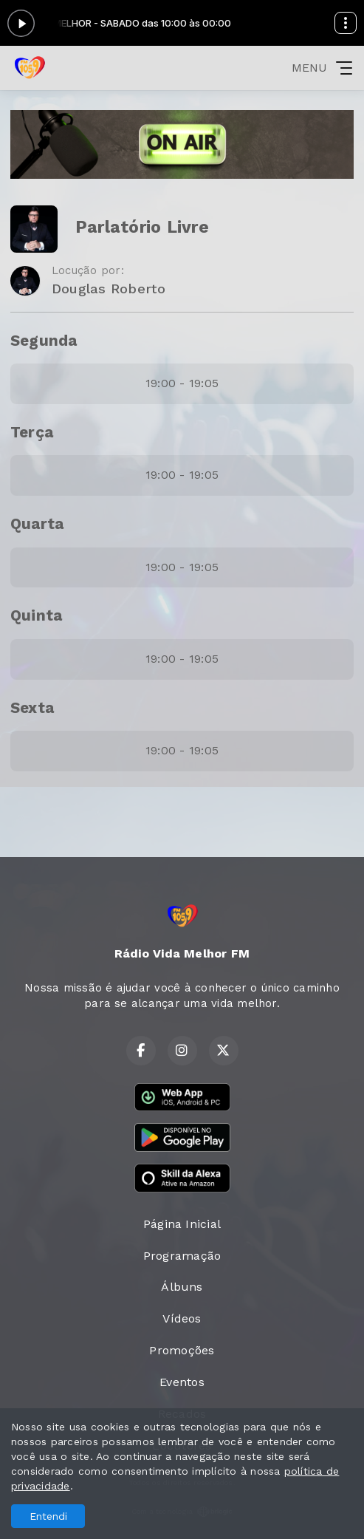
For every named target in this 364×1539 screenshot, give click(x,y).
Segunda (44, 340)
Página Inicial (182, 1224)
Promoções (181, 1350)
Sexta (32, 708)
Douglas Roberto (109, 288)
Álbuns (181, 1287)
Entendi (48, 1516)
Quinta (36, 615)
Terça (31, 432)
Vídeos (181, 1318)
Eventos (182, 1382)
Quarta (36, 524)
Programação (182, 1256)
